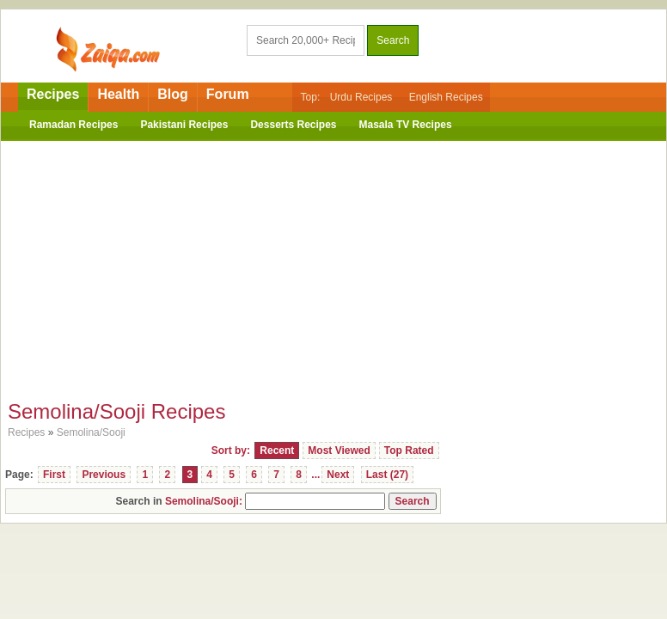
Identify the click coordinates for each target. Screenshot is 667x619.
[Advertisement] (333, 265)
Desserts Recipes (293, 125)
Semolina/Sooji (91, 432)
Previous (103, 475)
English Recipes (446, 97)
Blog (172, 94)
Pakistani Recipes (184, 125)
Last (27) (387, 475)
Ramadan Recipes (73, 125)
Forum (227, 94)
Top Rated (409, 450)
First (54, 475)
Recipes (53, 94)
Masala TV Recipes (405, 125)
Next (338, 475)
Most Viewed (339, 450)
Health (118, 94)
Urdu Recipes (361, 97)
